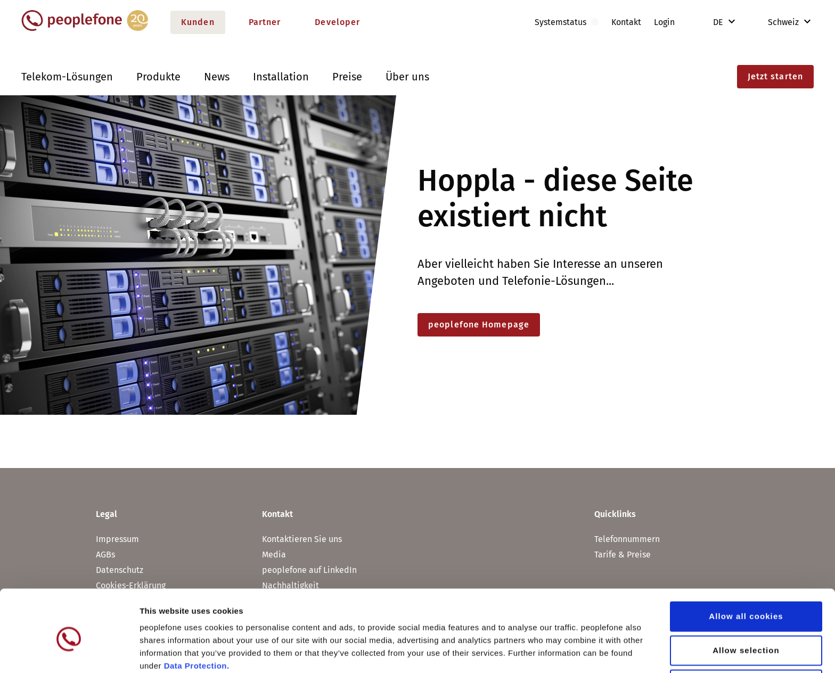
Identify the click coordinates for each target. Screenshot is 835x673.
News (217, 76)
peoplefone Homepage (478, 324)
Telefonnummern (627, 539)
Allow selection (746, 601)
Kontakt (626, 22)
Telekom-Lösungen (67, 76)
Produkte (158, 76)
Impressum (117, 539)
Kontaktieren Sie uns (302, 539)
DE (719, 22)
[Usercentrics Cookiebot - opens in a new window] (69, 652)
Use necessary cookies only (746, 636)
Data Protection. (197, 617)
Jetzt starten (775, 76)
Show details (559, 651)
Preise (347, 76)
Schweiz (776, 22)
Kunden (198, 22)
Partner (265, 22)
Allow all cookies (746, 567)
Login (664, 22)
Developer (337, 22)
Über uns (407, 76)
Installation (281, 76)
